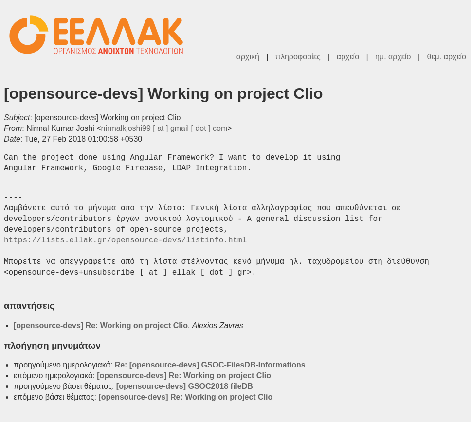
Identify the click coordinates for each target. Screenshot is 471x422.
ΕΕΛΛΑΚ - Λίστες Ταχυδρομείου (101, 35)
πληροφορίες (298, 57)
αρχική (247, 57)
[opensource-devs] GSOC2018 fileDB (184, 386)
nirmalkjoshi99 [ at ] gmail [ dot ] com (164, 128)
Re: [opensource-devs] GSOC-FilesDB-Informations (210, 365)
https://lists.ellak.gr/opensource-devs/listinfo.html (125, 240)
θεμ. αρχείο (446, 57)
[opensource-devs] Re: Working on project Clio (101, 325)
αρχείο (348, 57)
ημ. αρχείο (393, 57)
